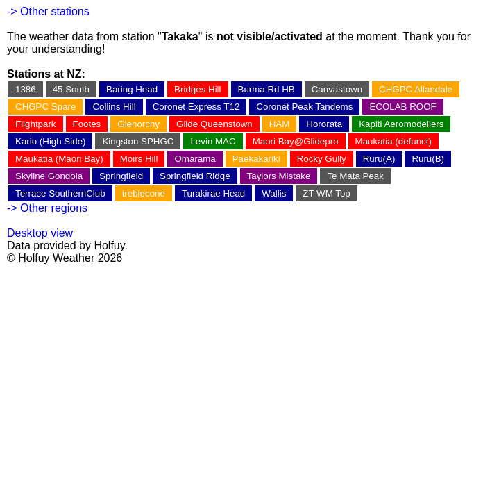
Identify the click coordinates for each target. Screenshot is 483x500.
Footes (87, 124)
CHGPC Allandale (415, 89)
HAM (279, 124)
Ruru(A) (379, 158)
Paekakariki (256, 158)
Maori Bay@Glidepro (296, 141)
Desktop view (40, 233)
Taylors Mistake (279, 176)
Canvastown (337, 89)
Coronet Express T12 (196, 106)
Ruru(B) (428, 158)
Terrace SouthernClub (60, 193)
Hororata (324, 124)
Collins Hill (113, 106)
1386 (25, 89)
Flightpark (35, 124)
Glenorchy (138, 124)
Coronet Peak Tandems (304, 106)
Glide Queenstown (214, 124)
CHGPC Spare (45, 106)
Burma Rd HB (266, 89)
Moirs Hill (139, 158)
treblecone (143, 193)
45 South (71, 89)
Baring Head (132, 89)
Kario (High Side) (50, 141)
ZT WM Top (326, 193)
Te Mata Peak (355, 176)
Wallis (274, 193)
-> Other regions (47, 208)
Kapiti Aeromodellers (401, 124)
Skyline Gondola (49, 176)
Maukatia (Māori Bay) (59, 158)
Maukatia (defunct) (393, 141)
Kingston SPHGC (137, 141)
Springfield (121, 176)
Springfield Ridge (195, 176)
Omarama (194, 158)
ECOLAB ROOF (402, 106)
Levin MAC (212, 141)
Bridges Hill (197, 89)
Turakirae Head (213, 193)
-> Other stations (48, 11)
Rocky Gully (321, 158)
